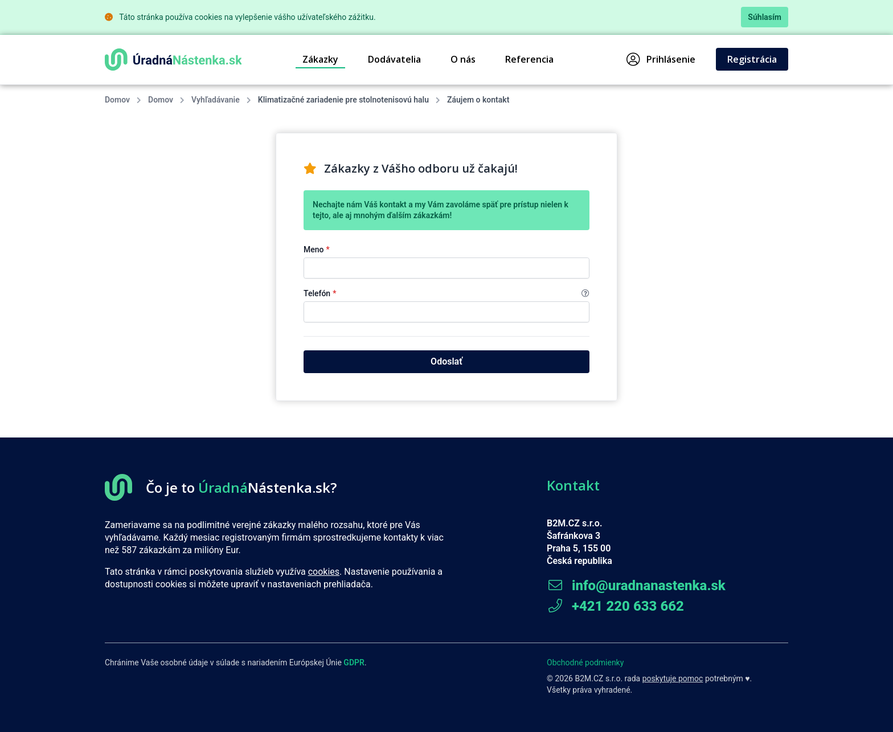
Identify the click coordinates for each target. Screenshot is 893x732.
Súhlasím (764, 17)
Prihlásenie (660, 59)
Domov (117, 99)
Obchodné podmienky (585, 662)
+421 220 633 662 (615, 606)
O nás (463, 59)
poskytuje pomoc (672, 678)
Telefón (446, 293)
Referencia (529, 59)
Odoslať (446, 361)
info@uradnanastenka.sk (636, 586)
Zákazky (320, 59)
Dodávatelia (394, 59)
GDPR (353, 662)
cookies (323, 571)
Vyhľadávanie (215, 99)
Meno (317, 249)
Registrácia (752, 59)
